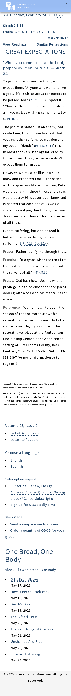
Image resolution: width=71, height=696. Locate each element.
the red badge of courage (32, 629)
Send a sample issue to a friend (34, 524)
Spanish (17, 466)
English (16, 460)
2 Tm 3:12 (37, 100)
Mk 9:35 (42, 272)
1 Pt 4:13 (26, 243)
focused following (25, 654)
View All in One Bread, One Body (30, 570)
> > (60, 15)
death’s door (21, 604)
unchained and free (27, 641)
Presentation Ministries (26, 6)
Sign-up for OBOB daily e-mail (34, 504)
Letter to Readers (24, 439)
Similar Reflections (52, 44)
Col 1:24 (40, 243)
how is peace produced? (30, 591)
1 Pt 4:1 (10, 118)
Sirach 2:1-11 (13, 25)
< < (6, 15)
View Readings (15, 44)
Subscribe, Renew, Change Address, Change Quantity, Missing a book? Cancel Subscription (38, 492)
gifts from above (24, 579)
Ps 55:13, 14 (44, 145)
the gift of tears (24, 616)
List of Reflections (25, 433)
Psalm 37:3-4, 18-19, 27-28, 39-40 (29, 32)
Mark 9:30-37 (58, 38)
